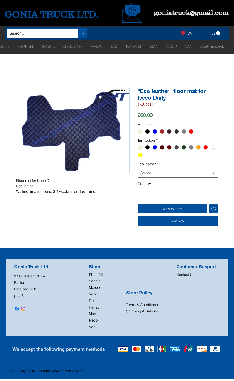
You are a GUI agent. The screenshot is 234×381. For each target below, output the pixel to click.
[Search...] (39, 33)
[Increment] (154, 192)
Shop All (96, 274)
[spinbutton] (148, 192)
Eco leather (148, 164)
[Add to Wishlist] (213, 208)
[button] (216, 33)
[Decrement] (141, 192)
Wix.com (78, 371)
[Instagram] (23, 308)
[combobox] (178, 172)
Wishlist (194, 33)
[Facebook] (17, 308)
